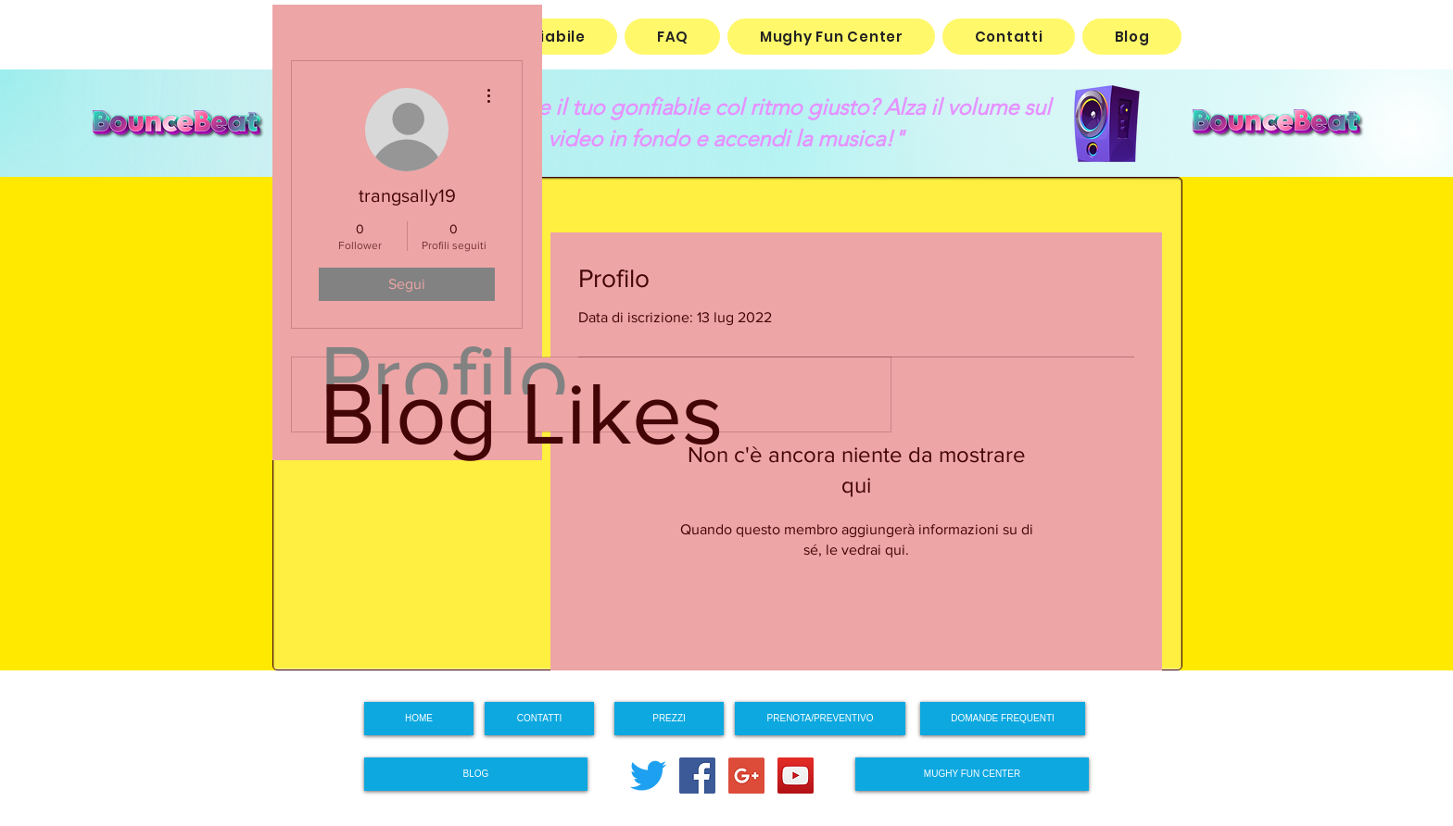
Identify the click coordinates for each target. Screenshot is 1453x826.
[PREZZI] (669, 718)
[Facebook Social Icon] (697, 775)
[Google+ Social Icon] (746, 775)
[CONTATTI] (539, 718)
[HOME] (419, 718)
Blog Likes (522, 413)
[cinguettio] (648, 775)
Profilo (444, 375)
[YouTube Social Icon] (795, 775)
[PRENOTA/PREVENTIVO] (820, 718)
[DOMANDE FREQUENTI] (1002, 718)
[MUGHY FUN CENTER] (972, 774)
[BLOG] (476, 774)
